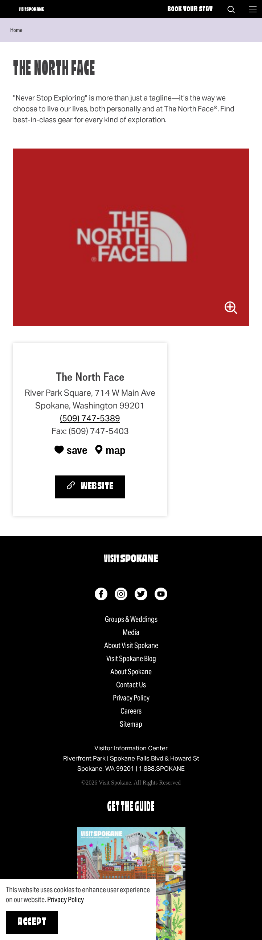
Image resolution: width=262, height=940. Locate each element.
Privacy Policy (131, 698)
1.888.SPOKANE (162, 769)
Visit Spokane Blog (131, 658)
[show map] (110, 449)
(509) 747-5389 (90, 418)
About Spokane (131, 671)
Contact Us (131, 685)
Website (90, 486)
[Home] (31, 9)
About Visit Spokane (131, 645)
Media (131, 632)
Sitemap (131, 724)
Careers (131, 711)
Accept (31, 922)
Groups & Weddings (131, 619)
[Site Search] (231, 9)
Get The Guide (131, 808)
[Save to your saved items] (70, 449)
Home (16, 30)
